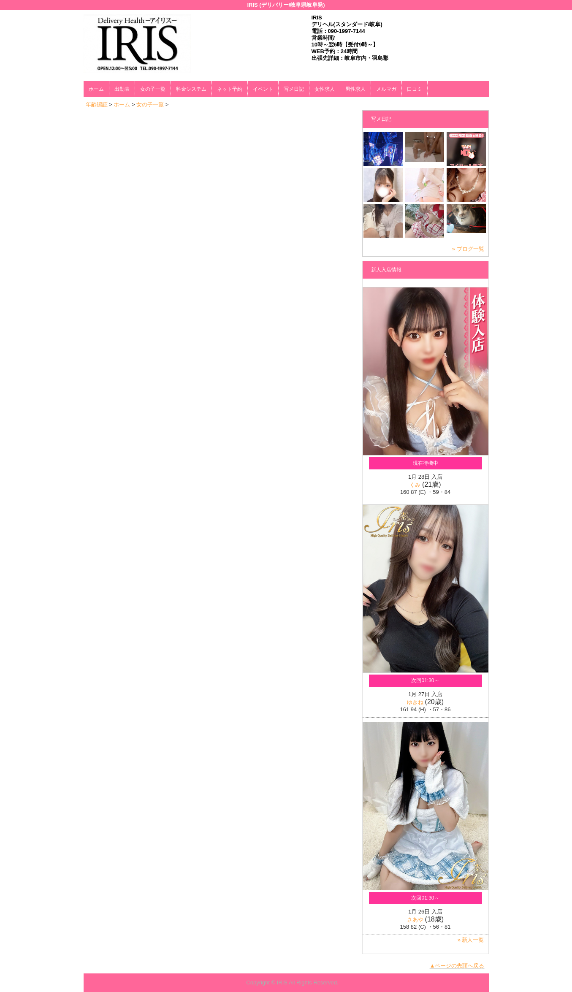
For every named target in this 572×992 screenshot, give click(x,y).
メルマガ (386, 89)
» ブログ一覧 (468, 249)
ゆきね (415, 702)
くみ (414, 485)
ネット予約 (229, 89)
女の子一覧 (152, 89)
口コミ (414, 89)
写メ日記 (294, 89)
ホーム (96, 89)
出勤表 (122, 89)
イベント (263, 89)
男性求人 (355, 89)
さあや (415, 919)
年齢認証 (97, 104)
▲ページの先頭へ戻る (457, 965)
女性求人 (324, 89)
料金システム (191, 89)
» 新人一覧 (471, 940)
